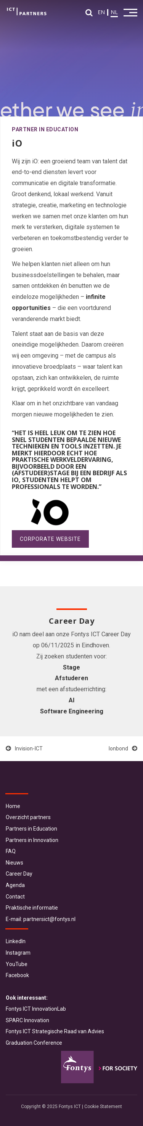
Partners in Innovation (32, 840)
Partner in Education (45, 129)
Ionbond (123, 748)
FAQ (11, 851)
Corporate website (50, 539)
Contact (15, 897)
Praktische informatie (32, 908)
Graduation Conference (34, 1043)
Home (13, 806)
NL (114, 12)
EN (101, 12)
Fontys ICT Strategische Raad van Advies (55, 1031)
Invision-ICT (24, 748)
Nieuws (14, 863)
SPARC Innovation (27, 1020)
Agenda (15, 885)
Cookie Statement (103, 1106)
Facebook (17, 975)
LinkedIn (16, 941)
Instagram (18, 953)
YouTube (16, 964)
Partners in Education (31, 829)
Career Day (19, 874)
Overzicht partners (28, 817)
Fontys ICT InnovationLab (36, 1009)
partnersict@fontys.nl (49, 919)
